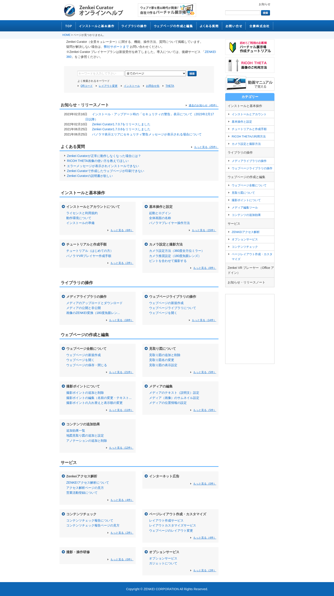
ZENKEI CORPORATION (161, 589)
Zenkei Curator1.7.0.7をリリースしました (121, 124)
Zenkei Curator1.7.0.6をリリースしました (121, 129)
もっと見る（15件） (204, 230)
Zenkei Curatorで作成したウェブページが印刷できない (105, 171)
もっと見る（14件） (204, 320)
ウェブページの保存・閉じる (86, 365)
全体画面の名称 (160, 218)
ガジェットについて (163, 563)
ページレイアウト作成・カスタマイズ (177, 514)
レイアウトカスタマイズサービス (172, 525)
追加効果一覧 (75, 430)
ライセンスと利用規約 (82, 213)
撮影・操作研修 (78, 552)
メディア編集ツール (245, 207)
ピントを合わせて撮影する (168, 261)
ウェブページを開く (163, 313)
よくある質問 (73, 146)
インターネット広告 (164, 476)
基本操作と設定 (161, 207)
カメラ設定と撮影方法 (166, 244)
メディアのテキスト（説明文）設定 (174, 392)
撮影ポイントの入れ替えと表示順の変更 (94, 403)
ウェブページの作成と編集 (85, 335)
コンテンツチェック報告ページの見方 (93, 525)
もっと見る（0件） (204, 483)
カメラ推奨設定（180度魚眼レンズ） (175, 256)
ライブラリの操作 (77, 283)
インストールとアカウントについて (93, 207)
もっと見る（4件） (121, 500)
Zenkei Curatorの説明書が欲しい (90, 176)
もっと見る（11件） (121, 410)
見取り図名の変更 (161, 360)
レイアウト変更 (108, 85)
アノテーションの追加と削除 (86, 440)
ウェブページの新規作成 (166, 303)
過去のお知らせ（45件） (203, 105)
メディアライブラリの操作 (86, 296)
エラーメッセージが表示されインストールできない (103, 166)
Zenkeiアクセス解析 (81, 476)
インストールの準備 (80, 223)
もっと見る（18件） (121, 320)
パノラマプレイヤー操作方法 (169, 223)
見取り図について (162, 348)
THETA (169, 85)
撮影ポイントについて (83, 386)
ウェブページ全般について (86, 348)
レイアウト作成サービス (166, 520)
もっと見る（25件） (206, 147)
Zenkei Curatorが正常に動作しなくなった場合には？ (104, 156)
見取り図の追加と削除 (164, 355)
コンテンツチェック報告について (89, 520)
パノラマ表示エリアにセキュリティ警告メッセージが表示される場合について (147, 134)
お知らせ (264, 4)
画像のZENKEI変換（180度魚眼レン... (93, 313)
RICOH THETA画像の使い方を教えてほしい (98, 161)
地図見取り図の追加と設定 (85, 435)
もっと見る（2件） (121, 263)
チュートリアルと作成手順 (86, 244)
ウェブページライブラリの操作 (172, 296)
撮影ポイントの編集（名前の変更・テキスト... (99, 398)
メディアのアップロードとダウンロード (94, 303)
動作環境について (78, 218)
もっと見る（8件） (204, 268)
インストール (132, 85)
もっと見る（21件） (121, 372)
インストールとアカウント (249, 114)
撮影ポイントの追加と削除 (85, 392)
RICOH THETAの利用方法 (249, 136)
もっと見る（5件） (204, 372)
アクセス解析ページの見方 (85, 487)
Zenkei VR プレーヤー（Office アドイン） (251, 270)
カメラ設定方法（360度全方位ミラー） (176, 250)
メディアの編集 (161, 386)
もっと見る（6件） (121, 230)
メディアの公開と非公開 (83, 308)
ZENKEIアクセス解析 (246, 232)
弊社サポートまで (116, 46)
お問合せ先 (152, 85)
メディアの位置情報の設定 (168, 403)
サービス (69, 462)
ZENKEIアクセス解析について (87, 482)
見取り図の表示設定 (163, 365)
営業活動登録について (82, 492)
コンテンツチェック (81, 514)
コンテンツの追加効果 (83, 424)
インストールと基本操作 (83, 193)
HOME (66, 35)
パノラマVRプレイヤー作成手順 (88, 256)
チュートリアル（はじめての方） (89, 250)
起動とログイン (160, 213)
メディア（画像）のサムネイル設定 (174, 398)
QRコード (87, 85)
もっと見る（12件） (121, 447)
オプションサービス (164, 552)
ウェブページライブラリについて (172, 308)
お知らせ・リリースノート (246, 282)
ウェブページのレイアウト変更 (171, 530)
